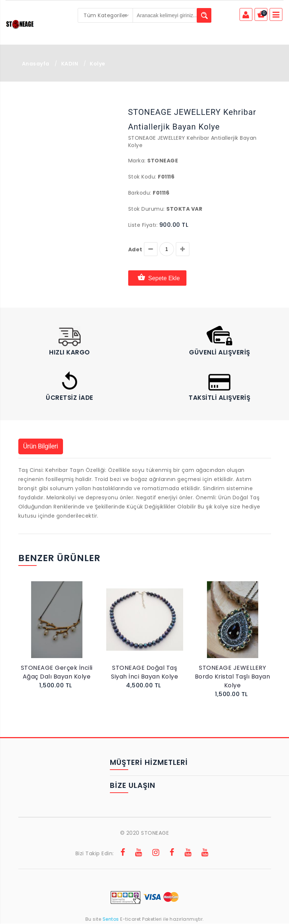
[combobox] (105, 15)
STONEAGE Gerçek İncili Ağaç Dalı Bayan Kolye (57, 672)
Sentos (110, 919)
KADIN (69, 63)
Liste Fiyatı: (143, 225)
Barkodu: (139, 192)
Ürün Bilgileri (43, 446)
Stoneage (162, 160)
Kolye (97, 63)
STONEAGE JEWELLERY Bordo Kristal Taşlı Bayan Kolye (232, 677)
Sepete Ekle (157, 278)
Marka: (137, 160)
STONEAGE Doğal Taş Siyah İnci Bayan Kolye (144, 672)
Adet (135, 249)
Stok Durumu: (146, 209)
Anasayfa (35, 63)
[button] (35, 105)
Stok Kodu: (142, 176)
